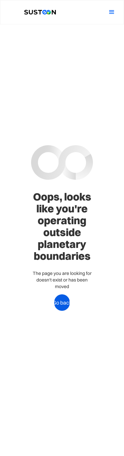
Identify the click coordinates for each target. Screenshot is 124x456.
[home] (38, 12)
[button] (112, 12)
